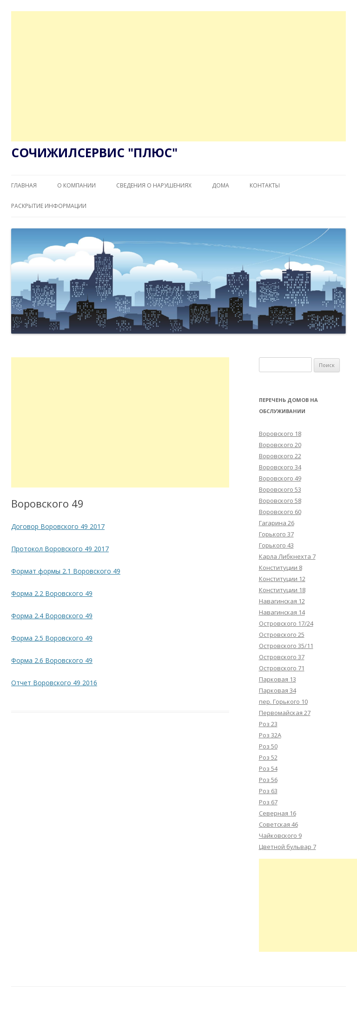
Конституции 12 (282, 579)
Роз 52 (268, 757)
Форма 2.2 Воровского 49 (52, 593)
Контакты (265, 185)
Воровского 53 (280, 489)
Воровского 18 (280, 433)
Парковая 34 (277, 690)
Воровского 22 (280, 456)
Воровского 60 (280, 512)
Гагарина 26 (276, 523)
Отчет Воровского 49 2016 (54, 682)
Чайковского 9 (280, 835)
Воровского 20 (280, 445)
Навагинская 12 (282, 601)
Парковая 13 (277, 679)
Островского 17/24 (286, 623)
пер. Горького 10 (283, 701)
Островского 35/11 (286, 645)
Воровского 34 (280, 467)
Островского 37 (281, 657)
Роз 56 (268, 779)
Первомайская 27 (285, 712)
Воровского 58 (280, 500)
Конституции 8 (280, 567)
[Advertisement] (178, 76)
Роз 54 (268, 768)
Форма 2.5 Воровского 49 (52, 638)
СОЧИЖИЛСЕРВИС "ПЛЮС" (94, 152)
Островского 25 (281, 634)
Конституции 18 (282, 590)
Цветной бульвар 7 (287, 846)
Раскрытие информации (48, 206)
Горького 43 (276, 545)
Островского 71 (281, 668)
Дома (220, 185)
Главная (24, 185)
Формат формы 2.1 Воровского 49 (65, 571)
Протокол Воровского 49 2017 (60, 548)
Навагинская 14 (282, 612)
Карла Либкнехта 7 (287, 556)
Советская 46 (278, 824)
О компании (76, 185)
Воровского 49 (280, 478)
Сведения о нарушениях (154, 185)
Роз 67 (268, 802)
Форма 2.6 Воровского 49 (52, 660)
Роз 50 (268, 746)
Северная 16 (277, 813)
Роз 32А (270, 735)
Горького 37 (276, 534)
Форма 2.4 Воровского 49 (52, 615)
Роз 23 (268, 724)
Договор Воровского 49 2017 (58, 526)
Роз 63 (268, 791)
